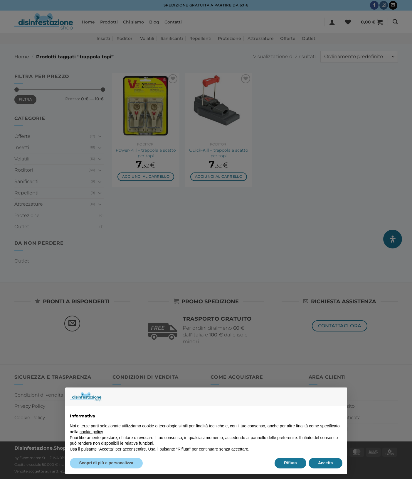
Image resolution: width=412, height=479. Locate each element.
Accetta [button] (325, 463)
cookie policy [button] (91, 431)
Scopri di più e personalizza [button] (106, 463)
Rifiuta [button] (290, 463)
